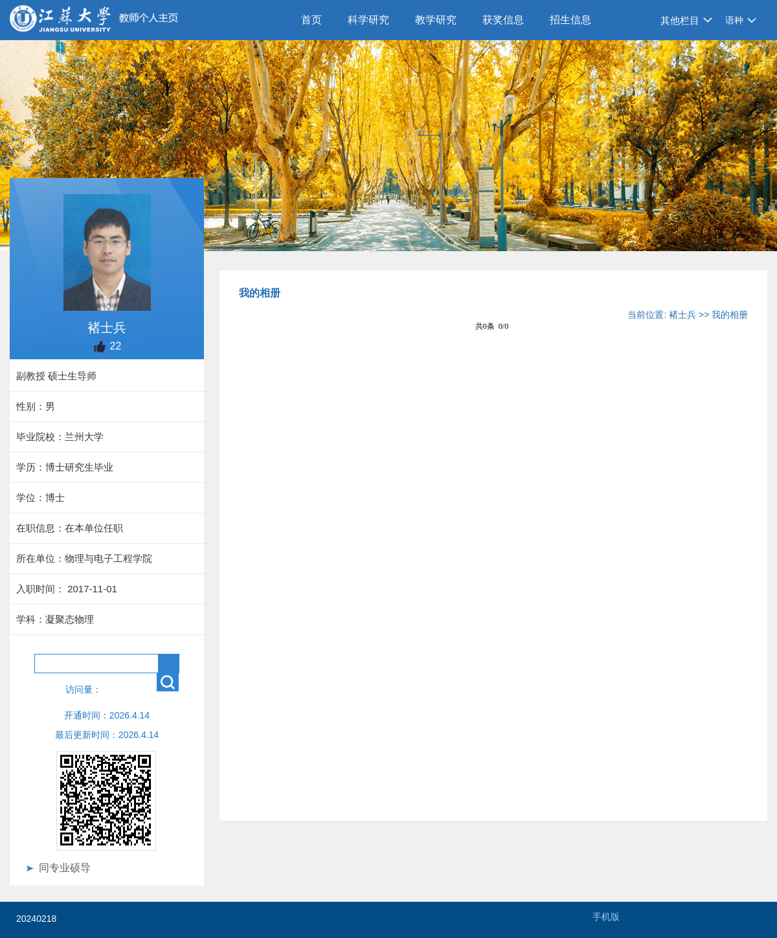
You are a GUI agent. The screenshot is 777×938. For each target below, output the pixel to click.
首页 (311, 19)
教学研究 (435, 19)
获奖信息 (503, 19)
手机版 (606, 916)
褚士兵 (682, 314)
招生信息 (570, 19)
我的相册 (730, 314)
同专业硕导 (65, 867)
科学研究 (368, 19)
